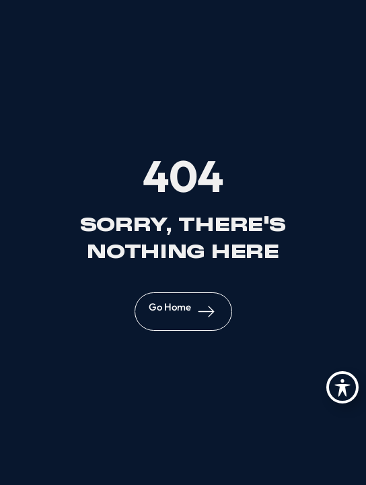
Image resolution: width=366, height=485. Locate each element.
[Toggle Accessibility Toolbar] (342, 387)
